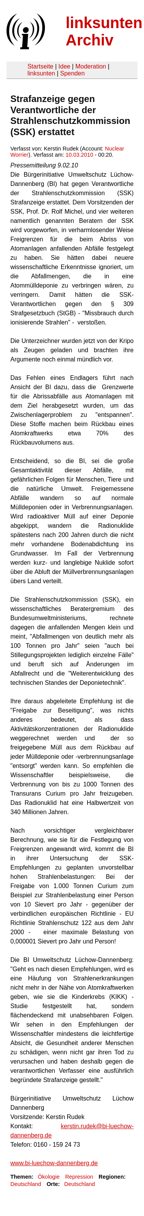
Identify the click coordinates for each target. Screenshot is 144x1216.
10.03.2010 (79, 155)
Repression (79, 1177)
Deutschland (25, 1184)
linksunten (41, 73)
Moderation (90, 66)
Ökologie (49, 1177)
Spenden (72, 73)
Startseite (40, 66)
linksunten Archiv (104, 31)
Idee (64, 66)
